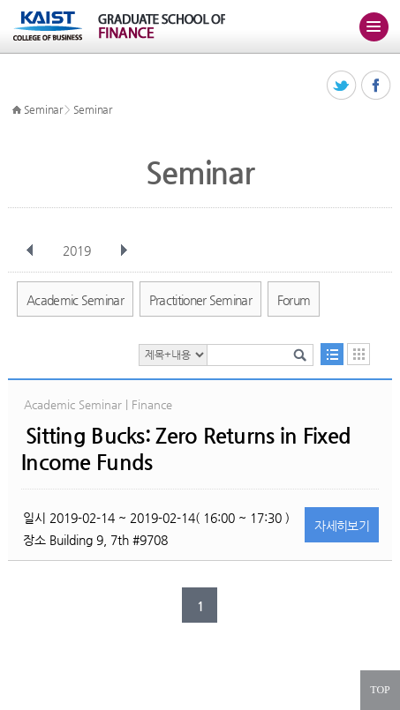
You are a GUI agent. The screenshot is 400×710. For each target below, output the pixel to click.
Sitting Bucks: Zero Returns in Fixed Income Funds (186, 449)
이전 (30, 250)
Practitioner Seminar (200, 300)
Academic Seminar (75, 300)
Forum (294, 300)
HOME (16, 110)
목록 (332, 354)
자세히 (341, 526)
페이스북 (376, 86)
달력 (358, 354)
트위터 (342, 86)
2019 (78, 250)
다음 (124, 250)
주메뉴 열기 (373, 26)
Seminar (43, 109)
